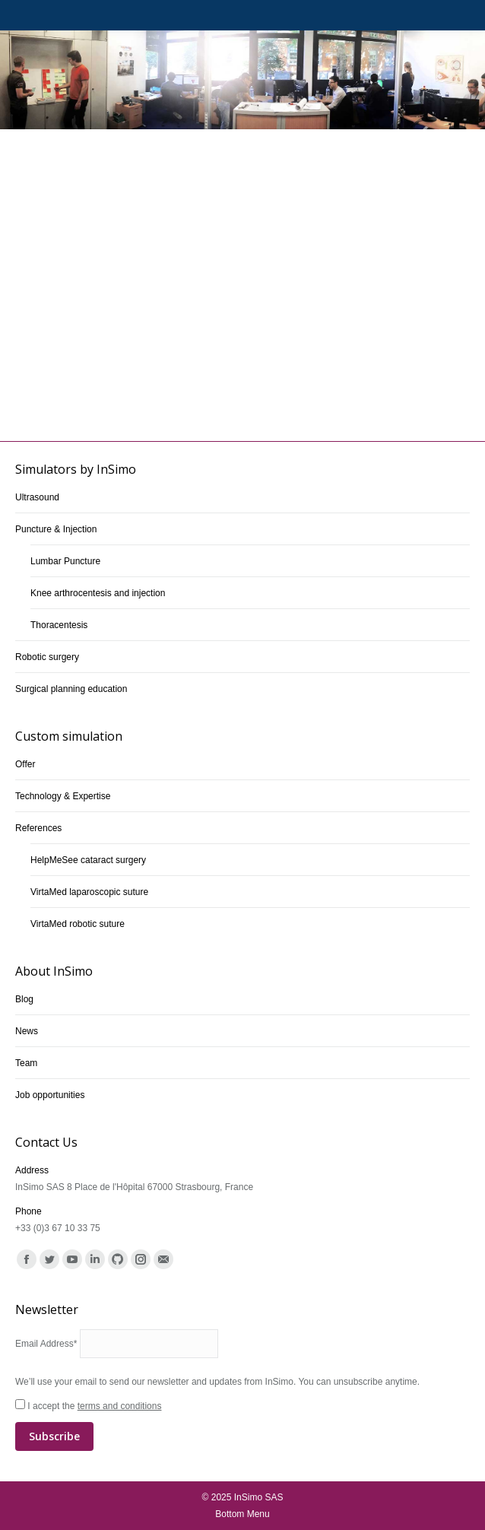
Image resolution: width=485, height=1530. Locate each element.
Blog (24, 999)
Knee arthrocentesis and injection (97, 593)
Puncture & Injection (56, 529)
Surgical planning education (71, 689)
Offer (25, 764)
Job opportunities (49, 1095)
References (38, 828)
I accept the (242, 1426)
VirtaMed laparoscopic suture (89, 892)
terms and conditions (120, 1406)
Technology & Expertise (62, 796)
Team (26, 1063)
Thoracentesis (58, 625)
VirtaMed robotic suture (77, 924)
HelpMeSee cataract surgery (88, 860)
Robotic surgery (47, 657)
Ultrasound (37, 497)
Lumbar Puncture (65, 561)
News (26, 1031)
